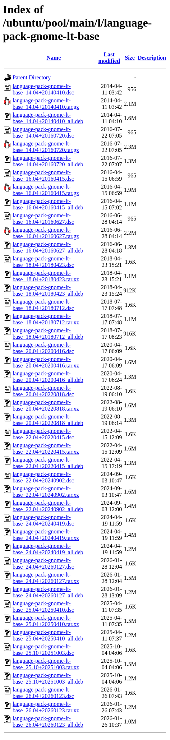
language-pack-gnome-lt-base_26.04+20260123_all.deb (48, 721)
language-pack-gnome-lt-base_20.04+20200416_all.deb (48, 376)
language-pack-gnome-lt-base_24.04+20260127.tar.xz (46, 578)
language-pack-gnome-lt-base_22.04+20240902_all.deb (48, 506)
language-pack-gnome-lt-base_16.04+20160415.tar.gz (46, 190)
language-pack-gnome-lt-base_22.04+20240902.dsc (43, 477)
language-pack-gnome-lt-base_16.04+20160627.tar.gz (46, 233)
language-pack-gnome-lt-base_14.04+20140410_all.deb (48, 118)
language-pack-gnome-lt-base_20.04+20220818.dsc (43, 391)
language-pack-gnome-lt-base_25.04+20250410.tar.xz (46, 621)
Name (53, 58)
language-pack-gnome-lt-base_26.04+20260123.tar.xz (46, 707)
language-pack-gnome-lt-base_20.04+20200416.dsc (43, 348)
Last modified (109, 57)
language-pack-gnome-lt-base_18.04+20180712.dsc (43, 305)
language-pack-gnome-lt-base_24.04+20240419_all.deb (48, 549)
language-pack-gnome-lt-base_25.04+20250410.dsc (43, 606)
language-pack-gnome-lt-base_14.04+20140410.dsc (43, 89)
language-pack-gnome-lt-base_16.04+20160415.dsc (43, 175)
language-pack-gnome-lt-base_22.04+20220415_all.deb (48, 463)
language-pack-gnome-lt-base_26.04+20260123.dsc (43, 692)
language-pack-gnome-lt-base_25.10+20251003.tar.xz (46, 664)
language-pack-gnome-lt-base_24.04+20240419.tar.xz (46, 534)
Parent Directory (32, 77)
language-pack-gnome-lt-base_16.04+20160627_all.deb (48, 247)
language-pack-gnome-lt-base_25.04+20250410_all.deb (48, 635)
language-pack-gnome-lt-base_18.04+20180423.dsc (43, 261)
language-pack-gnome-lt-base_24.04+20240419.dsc (43, 520)
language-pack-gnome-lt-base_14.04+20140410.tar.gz (46, 103)
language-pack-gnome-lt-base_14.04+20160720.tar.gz (46, 146)
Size (130, 58)
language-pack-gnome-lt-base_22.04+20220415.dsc (43, 434)
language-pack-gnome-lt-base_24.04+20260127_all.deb (48, 592)
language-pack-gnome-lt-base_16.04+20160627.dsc (43, 218)
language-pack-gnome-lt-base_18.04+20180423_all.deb (48, 290)
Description (152, 58)
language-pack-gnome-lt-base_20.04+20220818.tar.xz (46, 405)
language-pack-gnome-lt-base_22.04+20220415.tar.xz (46, 448)
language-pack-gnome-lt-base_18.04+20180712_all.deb (48, 333)
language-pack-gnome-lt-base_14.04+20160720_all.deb (48, 161)
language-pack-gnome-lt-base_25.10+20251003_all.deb (48, 678)
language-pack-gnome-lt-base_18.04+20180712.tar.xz (46, 319)
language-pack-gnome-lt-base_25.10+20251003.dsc (43, 649)
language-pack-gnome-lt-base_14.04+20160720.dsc (43, 132)
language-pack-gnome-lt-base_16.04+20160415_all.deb (48, 204)
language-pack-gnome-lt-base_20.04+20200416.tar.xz (46, 362)
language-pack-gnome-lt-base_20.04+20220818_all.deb (48, 419)
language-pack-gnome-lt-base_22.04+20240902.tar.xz (46, 491)
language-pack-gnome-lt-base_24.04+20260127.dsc (43, 563)
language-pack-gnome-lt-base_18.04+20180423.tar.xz (46, 276)
